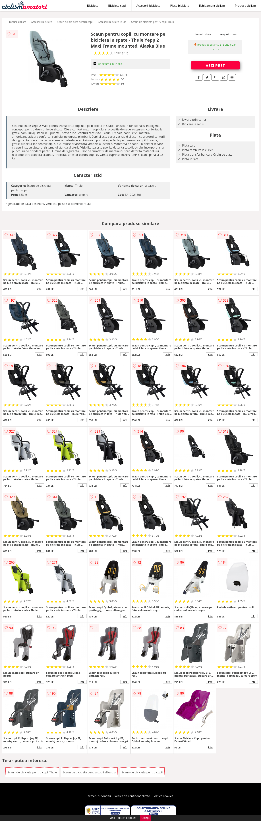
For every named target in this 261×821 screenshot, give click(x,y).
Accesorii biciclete (148, 6)
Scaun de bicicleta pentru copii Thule (153, 22)
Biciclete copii (117, 6)
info (39, 289)
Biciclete (92, 6)
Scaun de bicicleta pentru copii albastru (89, 772)
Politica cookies (163, 796)
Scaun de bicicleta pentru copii (75, 22)
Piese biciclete (179, 6)
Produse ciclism (245, 6)
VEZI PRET (215, 65)
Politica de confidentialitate (131, 796)
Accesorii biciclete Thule (112, 22)
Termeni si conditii (98, 796)
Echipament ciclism (212, 6)
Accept (145, 818)
